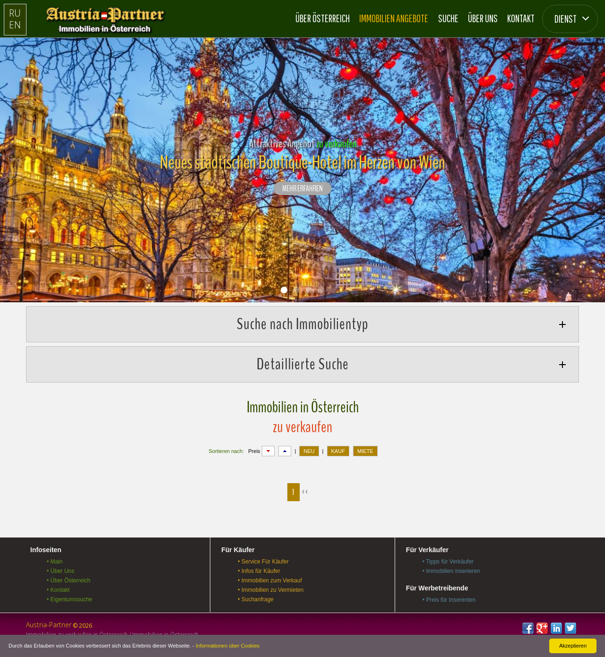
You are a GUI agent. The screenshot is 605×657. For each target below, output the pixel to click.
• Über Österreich (68, 580)
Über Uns (483, 18)
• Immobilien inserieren (451, 571)
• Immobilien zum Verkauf (270, 580)
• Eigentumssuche (69, 599)
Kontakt (521, 18)
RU (15, 13)
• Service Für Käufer (263, 561)
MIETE (365, 451)
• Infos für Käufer (259, 571)
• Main (55, 561)
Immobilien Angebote (393, 18)
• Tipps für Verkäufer (448, 561)
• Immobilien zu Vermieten (270, 590)
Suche (448, 18)
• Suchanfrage (256, 599)
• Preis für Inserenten (449, 600)
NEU (308, 451)
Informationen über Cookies (227, 645)
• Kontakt (58, 590)
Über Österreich (322, 18)
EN (15, 24)
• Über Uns (60, 571)
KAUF (338, 451)
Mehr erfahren (302, 189)
